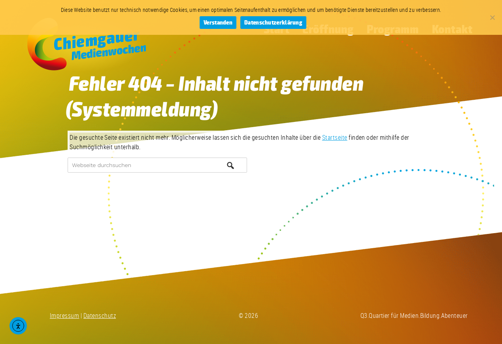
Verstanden (218, 23)
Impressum (64, 315)
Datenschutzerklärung (273, 23)
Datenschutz (99, 315)
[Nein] (492, 17)
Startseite (334, 137)
